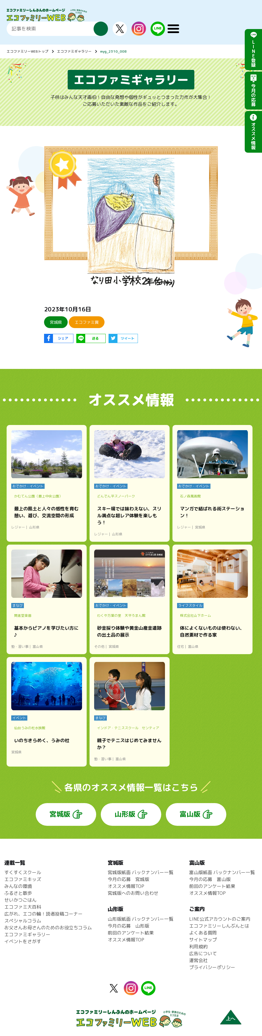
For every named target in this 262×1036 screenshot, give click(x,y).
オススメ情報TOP (126, 886)
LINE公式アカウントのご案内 (219, 919)
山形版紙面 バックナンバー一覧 (140, 919)
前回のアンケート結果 (131, 933)
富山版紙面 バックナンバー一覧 (222, 872)
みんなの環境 (18, 886)
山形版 (125, 814)
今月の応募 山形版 (128, 926)
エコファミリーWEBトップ (27, 51)
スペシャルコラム (22, 921)
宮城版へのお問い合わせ (133, 893)
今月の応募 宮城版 (128, 879)
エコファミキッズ (22, 879)
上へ (230, 1018)
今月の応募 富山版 (210, 879)
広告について (203, 953)
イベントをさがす (22, 941)
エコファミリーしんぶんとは (219, 926)
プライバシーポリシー (212, 967)
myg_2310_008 (113, 51)
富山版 (190, 814)
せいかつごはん (20, 900)
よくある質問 (203, 933)
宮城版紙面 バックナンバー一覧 (140, 872)
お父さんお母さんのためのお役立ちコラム (48, 927)
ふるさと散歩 (18, 893)
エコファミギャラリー (74, 51)
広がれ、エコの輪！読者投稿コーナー (43, 914)
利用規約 (198, 946)
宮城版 (60, 814)
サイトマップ (203, 940)
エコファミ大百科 (22, 907)
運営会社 (198, 960)
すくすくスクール (22, 872)
